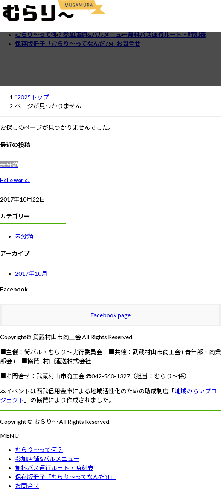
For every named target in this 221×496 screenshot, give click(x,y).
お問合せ (27, 485)
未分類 (24, 236)
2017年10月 (31, 273)
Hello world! (15, 180)
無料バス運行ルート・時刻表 (54, 467)
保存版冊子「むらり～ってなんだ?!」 (65, 476)
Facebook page (110, 315)
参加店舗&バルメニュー (47, 458)
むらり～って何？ (39, 449)
